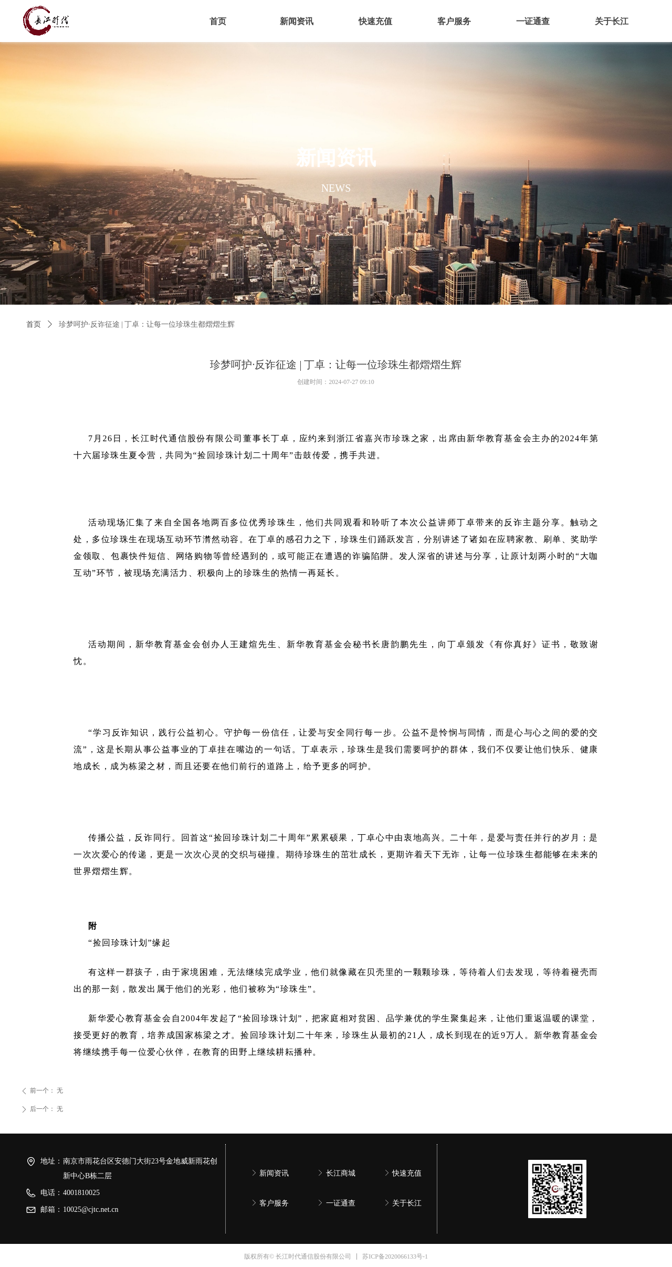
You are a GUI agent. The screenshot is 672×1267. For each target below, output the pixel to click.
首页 (33, 324)
